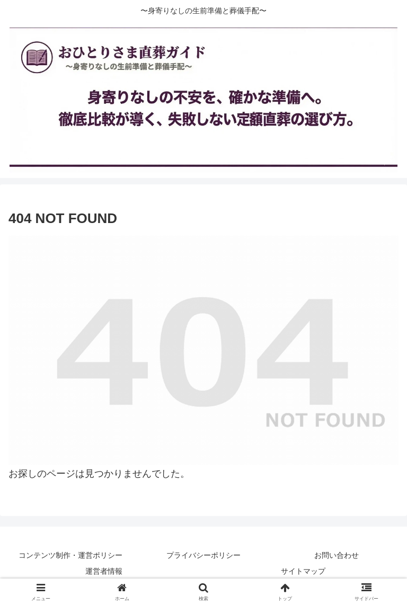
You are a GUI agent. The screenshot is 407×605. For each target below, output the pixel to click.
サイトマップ (303, 571)
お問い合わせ (336, 555)
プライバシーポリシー (203, 555)
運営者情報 (103, 571)
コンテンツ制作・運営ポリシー (70, 555)
